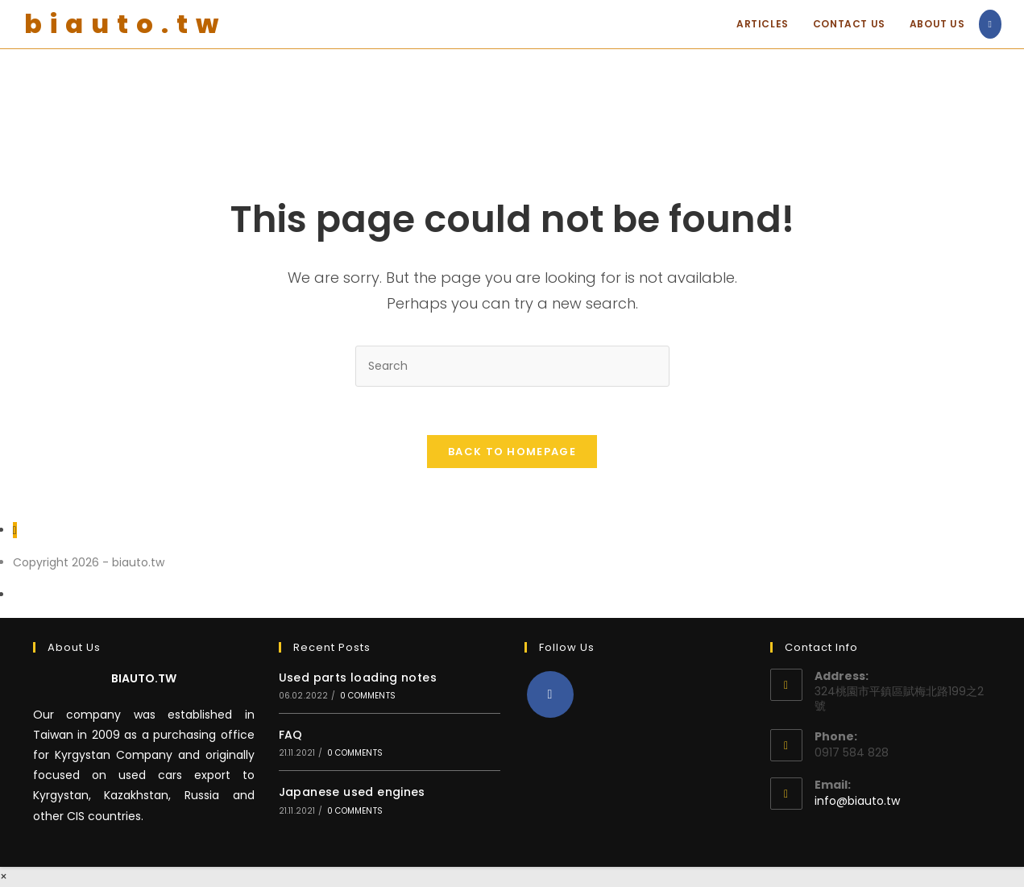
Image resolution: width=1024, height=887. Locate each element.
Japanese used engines (352, 792)
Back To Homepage (512, 451)
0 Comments (368, 696)
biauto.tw (125, 24)
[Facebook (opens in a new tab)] (990, 24)
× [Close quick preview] (3, 876)
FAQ (291, 735)
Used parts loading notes (358, 677)
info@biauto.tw (857, 801)
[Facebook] (550, 694)
